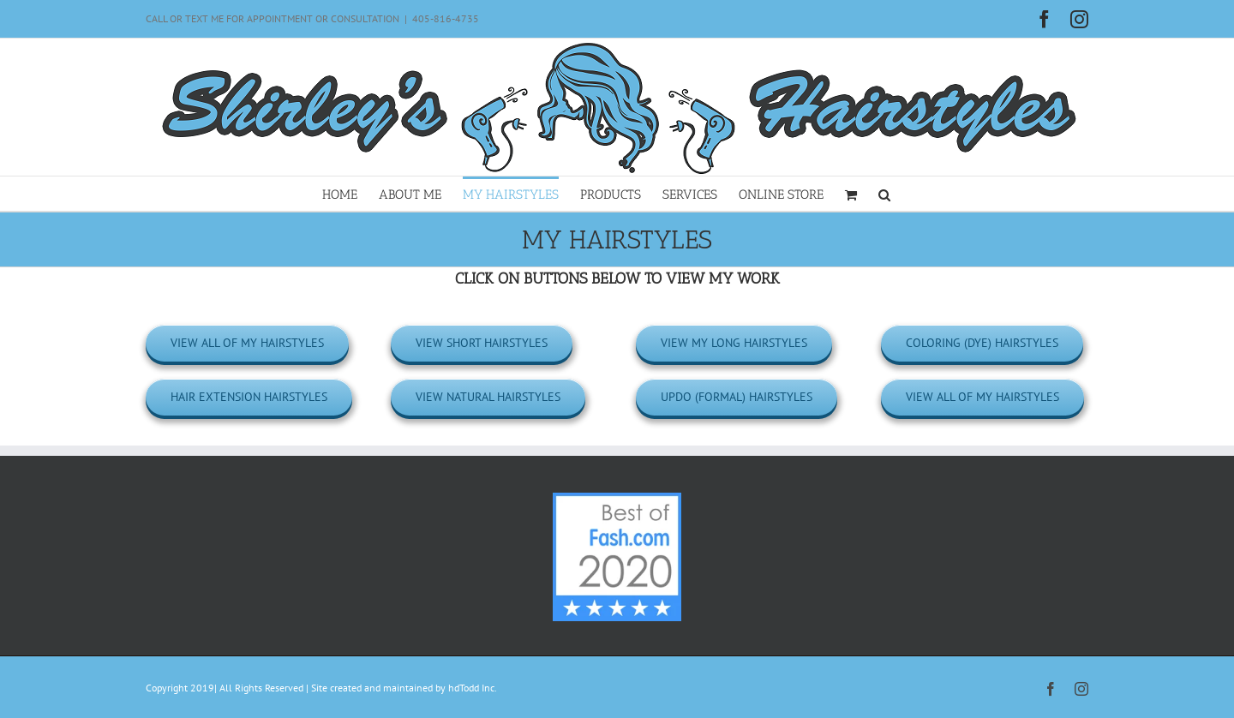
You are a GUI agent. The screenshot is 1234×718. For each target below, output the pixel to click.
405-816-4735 (445, 18)
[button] (884, 194)
